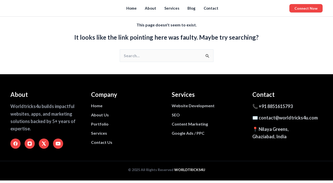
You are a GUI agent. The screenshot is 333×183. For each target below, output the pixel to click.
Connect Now (306, 8)
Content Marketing (190, 123)
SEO (176, 114)
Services (171, 8)
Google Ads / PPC (188, 133)
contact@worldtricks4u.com (288, 117)
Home (131, 8)
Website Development (193, 105)
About (150, 8)
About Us (100, 114)
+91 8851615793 (276, 106)
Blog (191, 8)
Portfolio (100, 123)
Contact (211, 8)
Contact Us (101, 142)
